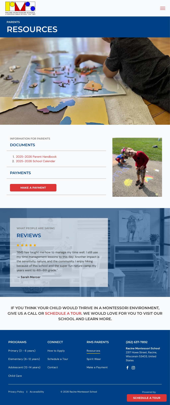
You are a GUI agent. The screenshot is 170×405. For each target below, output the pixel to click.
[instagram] (133, 368)
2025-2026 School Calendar (35, 161)
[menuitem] (26, 350)
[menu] (162, 8)
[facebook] (127, 368)
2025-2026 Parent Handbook (36, 157)
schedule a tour (63, 313)
